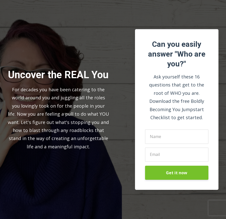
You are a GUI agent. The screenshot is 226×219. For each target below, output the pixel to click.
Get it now (176, 173)
